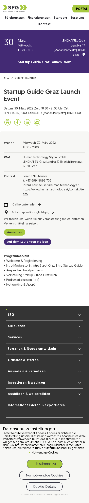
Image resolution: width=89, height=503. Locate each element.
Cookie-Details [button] (28, 495)
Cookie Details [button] (44, 487)
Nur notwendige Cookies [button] (44, 475)
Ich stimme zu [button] (44, 464)
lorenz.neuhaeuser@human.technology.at (51, 185)
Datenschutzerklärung (46, 495)
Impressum (62, 495)
